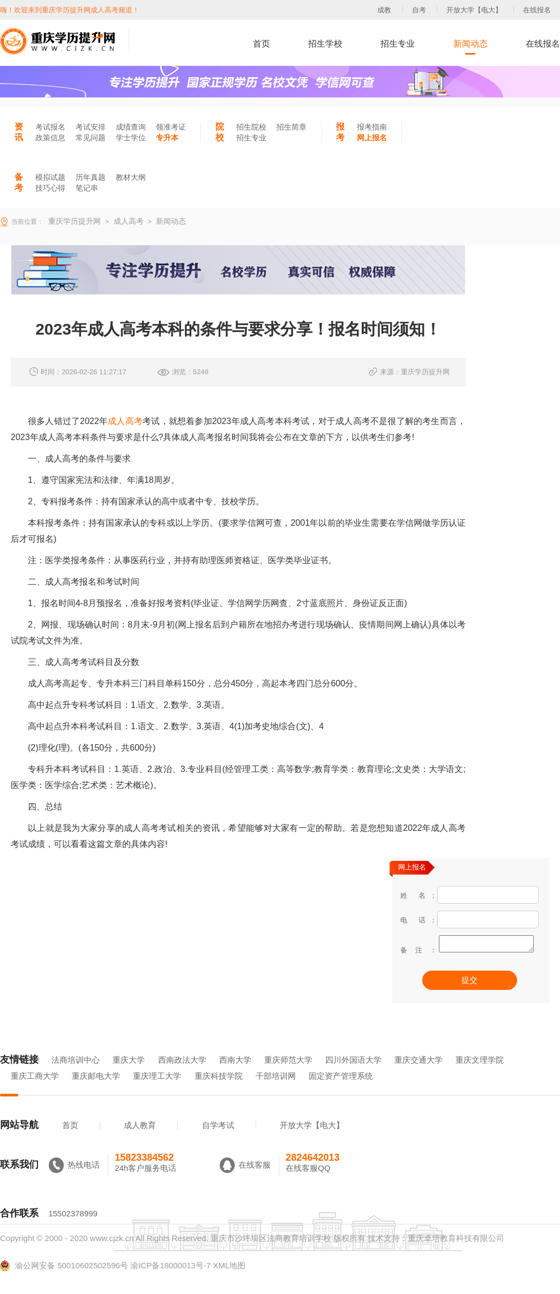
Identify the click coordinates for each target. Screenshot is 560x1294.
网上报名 (372, 137)
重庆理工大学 (157, 1090)
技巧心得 (50, 188)
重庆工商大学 (35, 1090)
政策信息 (50, 137)
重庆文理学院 (480, 1074)
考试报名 (50, 127)
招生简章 (292, 127)
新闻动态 (470, 43)
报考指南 (372, 127)
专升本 (167, 137)
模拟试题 (50, 177)
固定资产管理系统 (341, 1090)
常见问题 (91, 137)
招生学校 (325, 43)
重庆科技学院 (219, 1090)
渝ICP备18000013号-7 (170, 1280)
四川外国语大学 (353, 1074)
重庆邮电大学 (96, 1090)
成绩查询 (131, 127)
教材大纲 (131, 177)
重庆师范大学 (288, 1074)
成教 (384, 9)
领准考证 (171, 127)
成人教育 (140, 1140)
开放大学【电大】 (474, 9)
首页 (261, 43)
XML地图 (229, 1280)
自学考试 (218, 1140)
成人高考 (125, 421)
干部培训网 (276, 1090)
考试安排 (91, 127)
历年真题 (91, 177)
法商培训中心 (75, 1074)
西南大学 (235, 1074)
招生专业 (397, 43)
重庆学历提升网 (73, 221)
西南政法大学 (182, 1074)
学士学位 (131, 137)
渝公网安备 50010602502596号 (64, 1280)
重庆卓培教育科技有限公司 (456, 1253)
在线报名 (537, 9)
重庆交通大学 (418, 1074)
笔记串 (87, 188)
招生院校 (251, 127)
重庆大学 (129, 1074)
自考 (419, 9)
